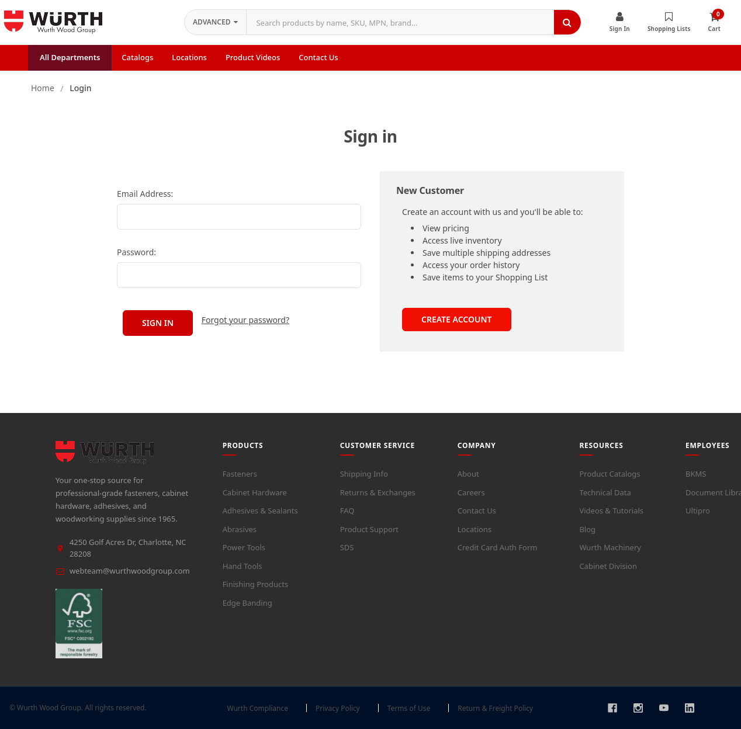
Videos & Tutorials (611, 510)
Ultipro (697, 510)
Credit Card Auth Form (498, 547)
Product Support (369, 528)
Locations (474, 528)
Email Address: (145, 193)
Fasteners (240, 473)
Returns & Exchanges (377, 492)
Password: (136, 252)
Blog (587, 528)
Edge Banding (247, 602)
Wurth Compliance (257, 708)
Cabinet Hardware (255, 492)
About (468, 473)
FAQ (347, 510)
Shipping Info (364, 473)
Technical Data (605, 492)
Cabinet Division (608, 565)
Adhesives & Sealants (260, 510)
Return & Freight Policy (495, 708)
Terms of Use (408, 708)
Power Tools (244, 547)
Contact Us (477, 510)
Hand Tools (242, 565)
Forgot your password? (245, 319)
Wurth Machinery (610, 547)
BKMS (695, 473)
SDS (347, 547)
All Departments (70, 57)
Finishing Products (256, 584)
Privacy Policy (338, 708)
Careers (471, 492)
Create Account (456, 319)
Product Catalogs (609, 473)
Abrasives (240, 528)
